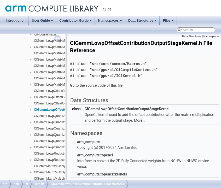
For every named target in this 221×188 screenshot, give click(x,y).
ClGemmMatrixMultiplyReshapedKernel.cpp (64, 178)
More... (139, 120)
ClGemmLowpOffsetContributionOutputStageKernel (127, 108)
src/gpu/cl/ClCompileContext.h (124, 69)
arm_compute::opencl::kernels (102, 173)
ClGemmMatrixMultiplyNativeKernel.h (60, 172)
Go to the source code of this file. (97, 85)
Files (168, 20)
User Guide (42, 20)
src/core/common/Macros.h (118, 63)
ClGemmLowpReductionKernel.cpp (58, 153)
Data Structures (142, 20)
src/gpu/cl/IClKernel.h (116, 75)
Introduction (16, 20)
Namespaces (110, 20)
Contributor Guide (75, 20)
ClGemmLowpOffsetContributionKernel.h (62, 97)
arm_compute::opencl (95, 154)
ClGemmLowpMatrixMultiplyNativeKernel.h (64, 47)
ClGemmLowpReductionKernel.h (57, 160)
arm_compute (88, 141)
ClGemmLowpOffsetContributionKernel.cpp (64, 91)
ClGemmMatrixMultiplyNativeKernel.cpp (61, 166)
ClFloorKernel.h (45, 34)
